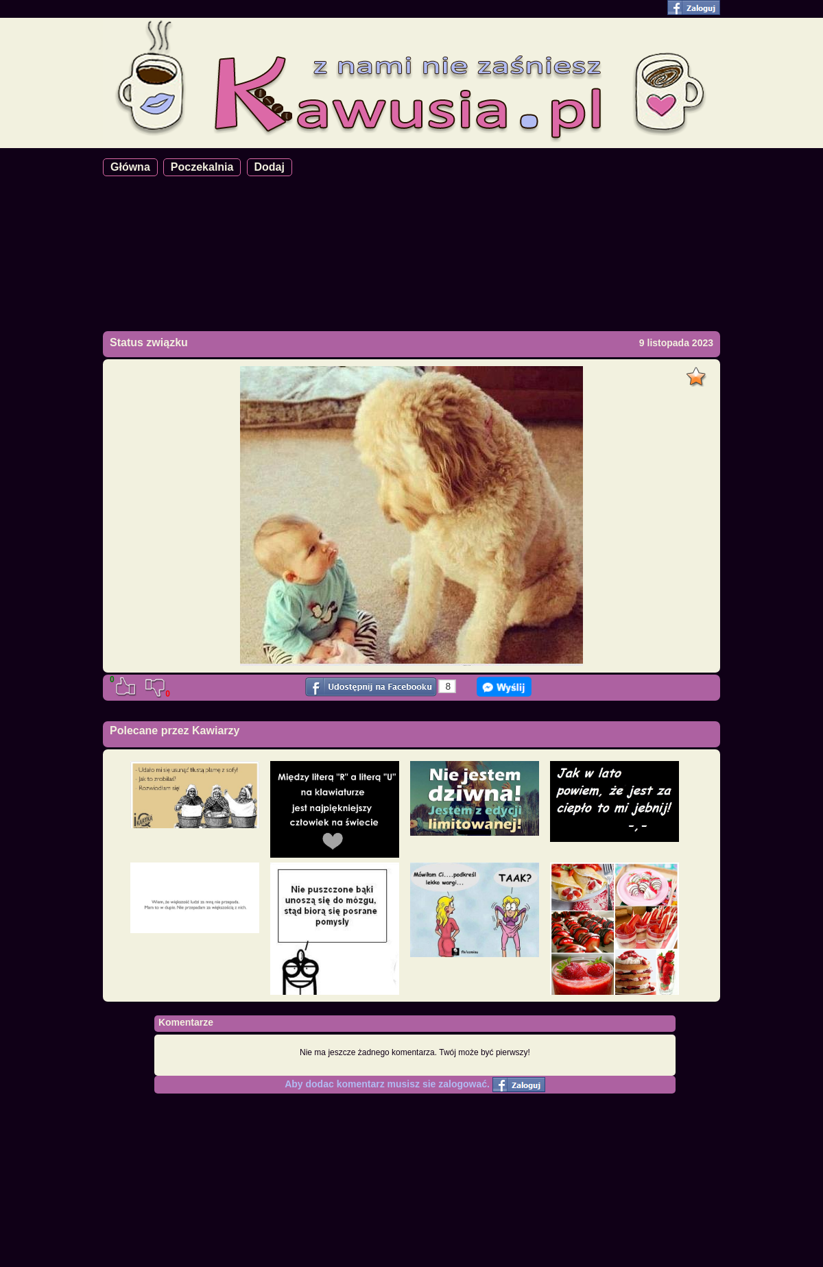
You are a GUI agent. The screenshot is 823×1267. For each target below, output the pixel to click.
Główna (130, 167)
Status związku (149, 342)
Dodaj (269, 167)
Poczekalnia (202, 167)
